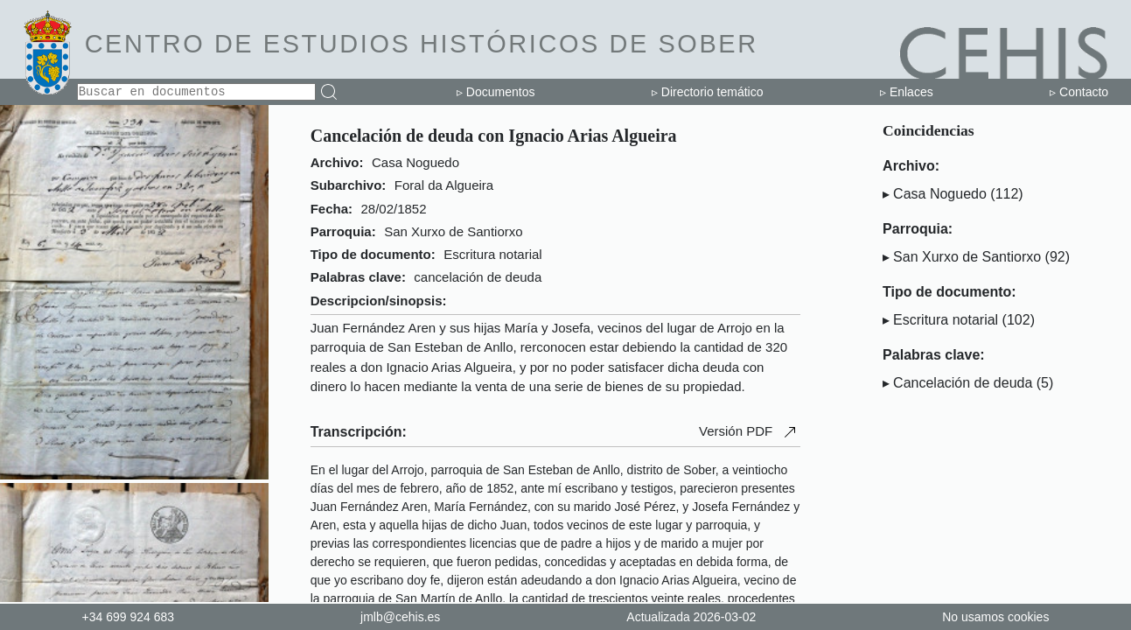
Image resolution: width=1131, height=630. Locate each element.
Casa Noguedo (940, 193)
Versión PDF (749, 432)
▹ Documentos (495, 92)
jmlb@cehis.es (400, 617)
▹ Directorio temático (708, 92)
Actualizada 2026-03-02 (691, 617)
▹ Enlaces (906, 92)
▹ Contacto (1079, 92)
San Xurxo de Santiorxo (967, 256)
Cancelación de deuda (962, 382)
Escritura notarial (945, 319)
